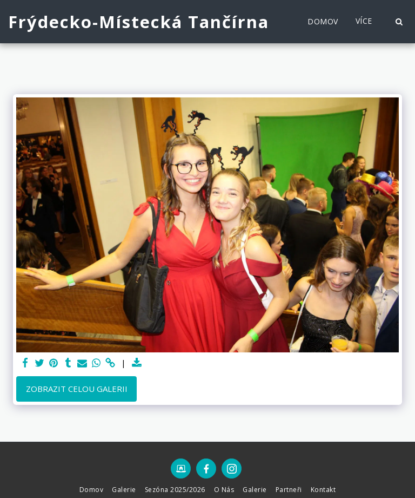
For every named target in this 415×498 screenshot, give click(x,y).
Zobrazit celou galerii (77, 388)
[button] (398, 21)
